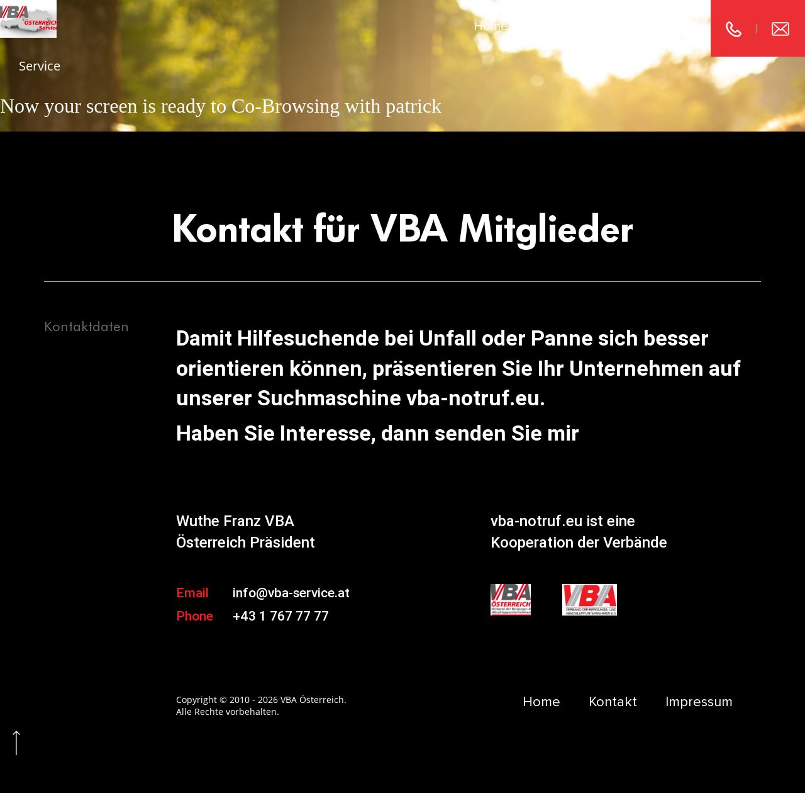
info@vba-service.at (291, 592)
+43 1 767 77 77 (281, 616)
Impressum (661, 26)
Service (39, 65)
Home (491, 26)
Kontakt (569, 26)
